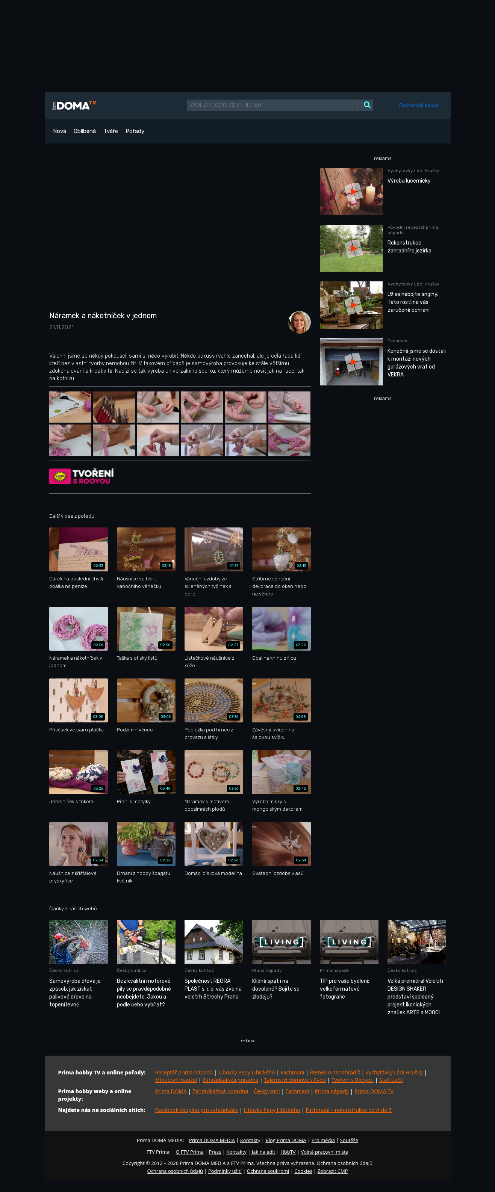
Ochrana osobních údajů (175, 1171)
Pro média (323, 1140)
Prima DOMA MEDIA (212, 1140)
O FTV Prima (189, 1151)
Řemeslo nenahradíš (335, 1072)
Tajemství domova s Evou (295, 1079)
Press (215, 1151)
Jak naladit (264, 1151)
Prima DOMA (171, 1091)
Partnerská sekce (418, 105)
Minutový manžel (176, 1079)
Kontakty (250, 1140)
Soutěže (349, 1140)
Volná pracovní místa (324, 1151)
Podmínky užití (225, 1171)
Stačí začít (391, 1079)
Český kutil (267, 1091)
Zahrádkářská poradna (230, 1079)
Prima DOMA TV (374, 1091)
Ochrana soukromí (268, 1171)
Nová (59, 131)
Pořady (135, 131)
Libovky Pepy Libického (246, 1072)
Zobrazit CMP (333, 1171)
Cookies (303, 1171)
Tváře (110, 131)
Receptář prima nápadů (184, 1072)
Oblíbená (85, 131)
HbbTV (287, 1151)
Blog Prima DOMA (285, 1140)
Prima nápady (332, 1091)
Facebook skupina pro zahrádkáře (196, 1109)
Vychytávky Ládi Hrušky (394, 1072)
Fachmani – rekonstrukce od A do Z (349, 1109)
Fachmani (292, 1072)
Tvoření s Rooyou (353, 1079)
